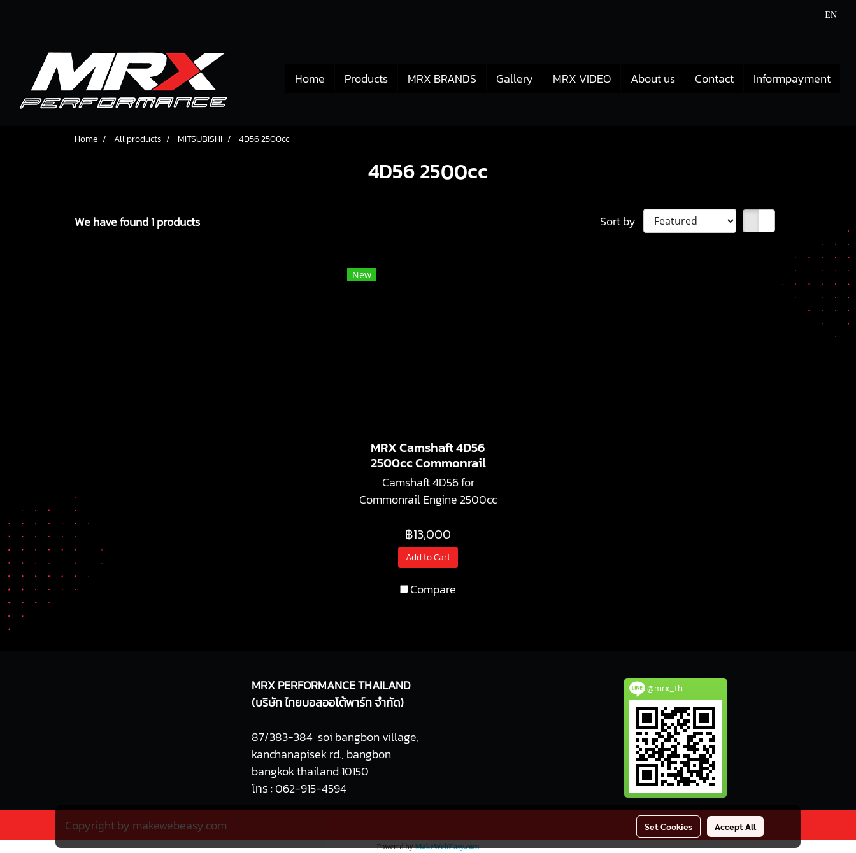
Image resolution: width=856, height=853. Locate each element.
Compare (433, 589)
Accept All (735, 826)
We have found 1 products (137, 221)
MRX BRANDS (442, 78)
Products (366, 78)
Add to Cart (428, 557)
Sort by (621, 221)
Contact (714, 78)
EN (824, 15)
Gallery (514, 78)
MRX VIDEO (582, 78)
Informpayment (792, 78)
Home (310, 78)
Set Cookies (668, 826)
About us (653, 78)
